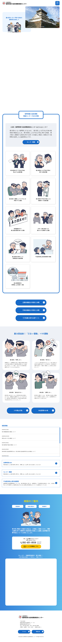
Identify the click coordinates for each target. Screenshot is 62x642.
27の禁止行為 (18, 410)
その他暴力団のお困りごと (31, 318)
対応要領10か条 (43, 410)
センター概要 (31, 142)
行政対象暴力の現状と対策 (31, 310)
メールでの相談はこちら (32, 546)
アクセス (24, 631)
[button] (41, 26)
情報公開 (38, 631)
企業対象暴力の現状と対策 (31, 302)
